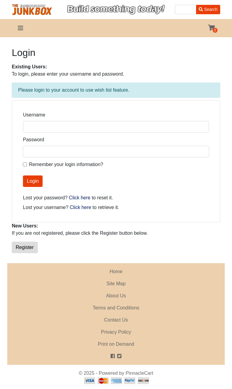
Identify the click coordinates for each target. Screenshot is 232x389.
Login (33, 181)
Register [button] (25, 247)
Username (34, 114)
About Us (116, 295)
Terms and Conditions (116, 307)
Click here (79, 197)
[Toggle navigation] (20, 28)
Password (33, 139)
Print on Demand (116, 344)
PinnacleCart (139, 373)
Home (116, 271)
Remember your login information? (66, 164)
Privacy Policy (116, 332)
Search (208, 9)
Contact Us (116, 319)
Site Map (115, 283)
